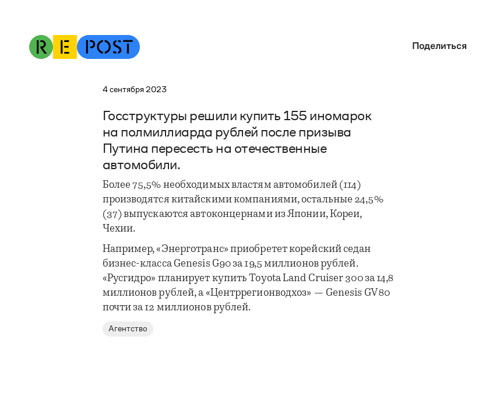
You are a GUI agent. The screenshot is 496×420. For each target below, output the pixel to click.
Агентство (127, 328)
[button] (436, 46)
